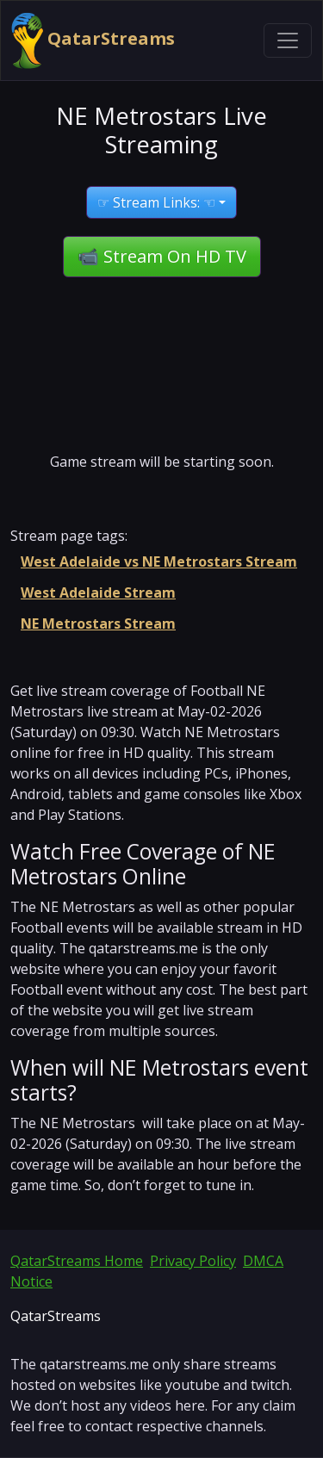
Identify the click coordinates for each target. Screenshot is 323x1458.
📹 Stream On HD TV (162, 256)
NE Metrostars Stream (98, 623)
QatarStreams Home (76, 1260)
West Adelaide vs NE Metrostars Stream (159, 561)
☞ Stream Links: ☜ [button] (156, 202)
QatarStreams (93, 40)
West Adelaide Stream (98, 592)
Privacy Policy (193, 1260)
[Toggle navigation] (288, 40)
